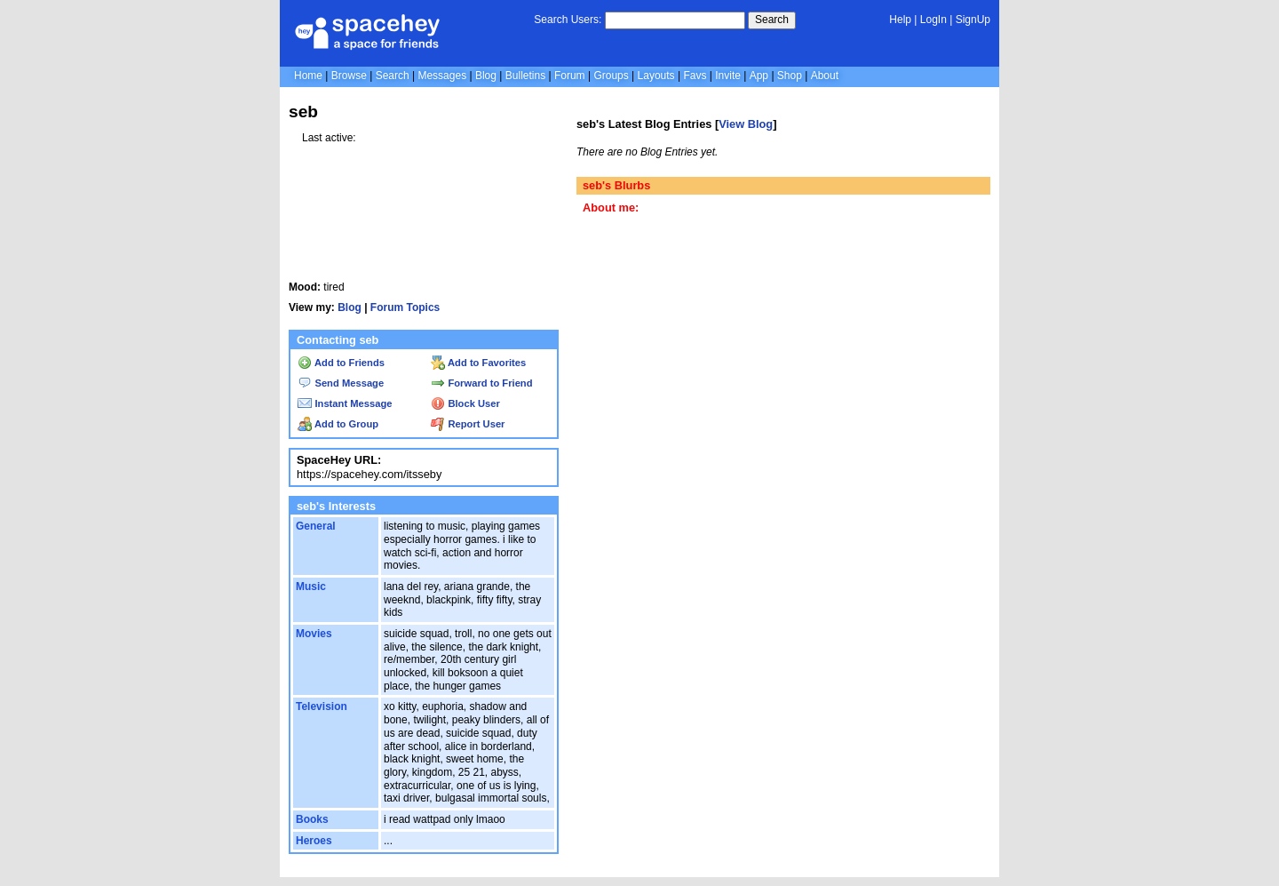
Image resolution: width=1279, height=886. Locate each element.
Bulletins (525, 75)
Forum (569, 75)
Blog (486, 75)
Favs (694, 75)
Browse (349, 75)
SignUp (973, 19)
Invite (728, 75)
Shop (789, 75)
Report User (467, 424)
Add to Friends (341, 362)
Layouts (656, 75)
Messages (441, 75)
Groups (610, 75)
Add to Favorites (478, 362)
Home (308, 75)
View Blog (746, 124)
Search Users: (567, 19)
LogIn (933, 19)
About (824, 75)
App (759, 75)
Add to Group (338, 424)
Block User (465, 403)
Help (900, 19)
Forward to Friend (481, 383)
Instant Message (345, 403)
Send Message (341, 383)
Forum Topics (405, 307)
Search (772, 19)
